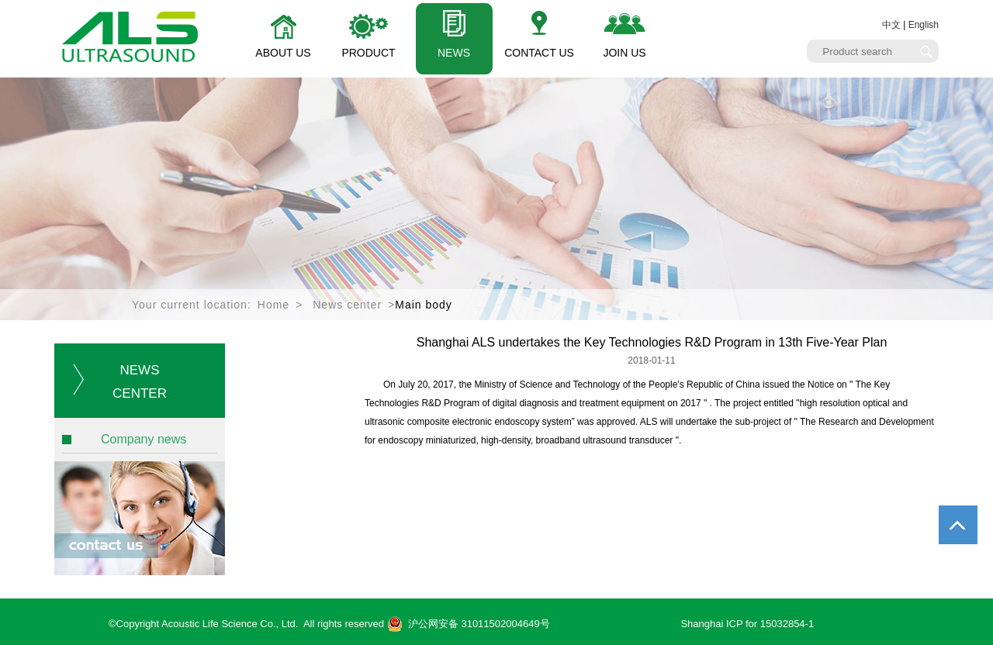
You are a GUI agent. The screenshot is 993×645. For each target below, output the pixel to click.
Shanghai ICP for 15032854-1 (747, 623)
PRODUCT (368, 53)
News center (347, 304)
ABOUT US (282, 53)
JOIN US (624, 53)
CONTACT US (539, 53)
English (923, 24)
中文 (891, 24)
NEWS (454, 53)
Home (273, 304)
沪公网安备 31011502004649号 (468, 624)
